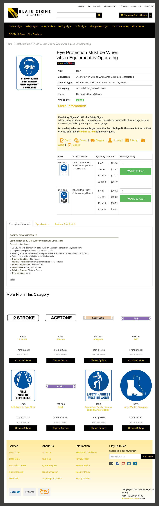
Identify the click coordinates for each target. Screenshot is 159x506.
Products (80, 6)
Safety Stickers (48, 26)
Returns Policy (83, 465)
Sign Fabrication (50, 472)
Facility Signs (64, 26)
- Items (134, 15)
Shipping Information (52, 478)
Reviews (65, 224)
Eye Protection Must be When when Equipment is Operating (62, 44)
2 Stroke (23, 339)
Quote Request (16, 472)
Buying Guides (110, 6)
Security (114, 140)
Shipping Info (136, 6)
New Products (34, 34)
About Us (96, 6)
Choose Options (23, 360)
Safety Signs (31, 26)
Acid (136, 339)
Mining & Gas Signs (99, 26)
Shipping (100, 140)
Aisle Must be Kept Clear (23, 407)
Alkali (60, 407)
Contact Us (124, 6)
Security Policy (83, 472)
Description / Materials (20, 224)
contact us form (87, 131)
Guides (73, 145)
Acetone (61, 339)
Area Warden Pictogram (136, 407)
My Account (14, 452)
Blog (88, 6)
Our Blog (46, 459)
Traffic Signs (80, 26)
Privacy (133, 140)
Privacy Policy (82, 459)
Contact (83, 140)
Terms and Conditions (86, 452)
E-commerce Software (130, 498)
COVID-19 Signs (17, 34)
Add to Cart (135, 171)
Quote (68, 140)
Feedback (13, 478)
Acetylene (98, 339)
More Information (72, 106)
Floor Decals (138, 26)
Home (9, 44)
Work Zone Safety (120, 26)
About (61, 145)
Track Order (14, 459)
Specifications (42, 224)
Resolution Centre (17, 465)
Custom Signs (15, 26)
